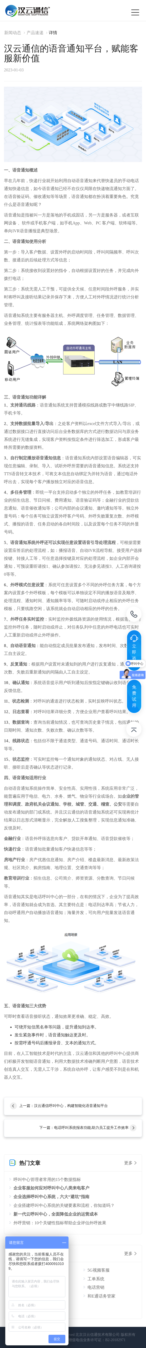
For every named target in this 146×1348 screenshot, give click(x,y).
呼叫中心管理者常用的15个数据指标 (47, 1179)
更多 (128, 1163)
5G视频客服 (98, 1270)
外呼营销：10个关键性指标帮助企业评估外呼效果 (59, 1223)
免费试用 (134, 696)
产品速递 (35, 32)
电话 (133, 615)
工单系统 (95, 1279)
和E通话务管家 (101, 1296)
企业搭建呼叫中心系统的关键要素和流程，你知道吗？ (64, 1205)
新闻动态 (12, 32)
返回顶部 (133, 730)
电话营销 (95, 1287)
